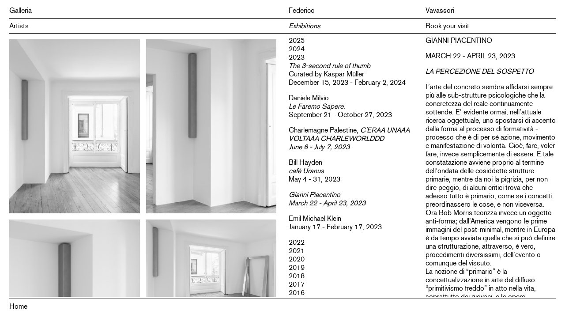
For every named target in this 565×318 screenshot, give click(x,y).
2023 (297, 57)
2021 (297, 250)
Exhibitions (304, 26)
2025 (297, 40)
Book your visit (447, 26)
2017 (297, 284)
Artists (19, 26)
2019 (297, 267)
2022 (297, 242)
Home (18, 306)
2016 (297, 292)
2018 (297, 276)
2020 (297, 259)
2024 (297, 49)
